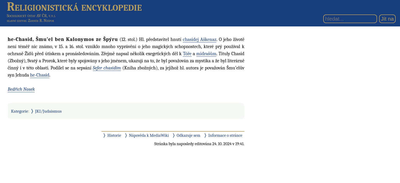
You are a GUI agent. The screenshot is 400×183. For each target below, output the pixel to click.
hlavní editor (16, 20)
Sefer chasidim (107, 68)
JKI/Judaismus (48, 111)
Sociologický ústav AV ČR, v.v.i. (31, 15)
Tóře (187, 53)
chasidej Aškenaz (200, 39)
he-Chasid (39, 75)
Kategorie (19, 111)
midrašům (206, 53)
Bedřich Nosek (21, 89)
